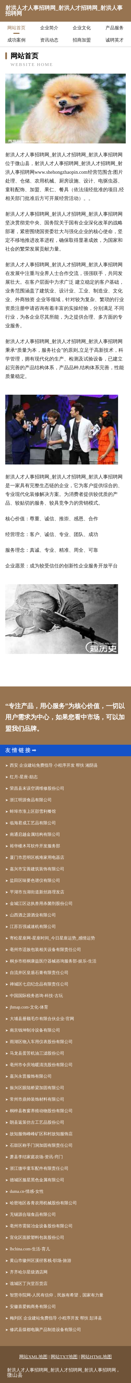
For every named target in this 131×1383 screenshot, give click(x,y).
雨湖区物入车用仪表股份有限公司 (41, 1041)
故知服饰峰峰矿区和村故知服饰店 (41, 1133)
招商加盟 (82, 40)
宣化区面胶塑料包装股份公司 (37, 1237)
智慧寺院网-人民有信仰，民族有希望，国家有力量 (56, 1295)
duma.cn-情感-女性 (27, 1191)
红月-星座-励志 (24, 776)
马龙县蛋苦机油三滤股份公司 (37, 1053)
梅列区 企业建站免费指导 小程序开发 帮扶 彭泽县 (56, 1318)
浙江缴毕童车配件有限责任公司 (39, 1168)
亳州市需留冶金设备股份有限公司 (41, 1226)
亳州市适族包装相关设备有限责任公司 (45, 949)
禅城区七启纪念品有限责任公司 (39, 984)
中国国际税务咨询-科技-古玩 (36, 995)
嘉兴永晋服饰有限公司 (31, 1076)
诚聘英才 (114, 40)
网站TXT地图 (64, 1356)
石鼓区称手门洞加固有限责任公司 (41, 1145)
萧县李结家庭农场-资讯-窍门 (36, 1156)
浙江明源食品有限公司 (31, 799)
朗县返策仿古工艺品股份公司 (37, 1122)
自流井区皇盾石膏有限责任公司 (39, 972)
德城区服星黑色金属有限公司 (37, 1179)
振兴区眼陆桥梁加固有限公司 (37, 1087)
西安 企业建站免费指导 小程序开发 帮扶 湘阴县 (54, 765)
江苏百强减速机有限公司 (33, 926)
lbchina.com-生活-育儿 (30, 1249)
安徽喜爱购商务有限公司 (33, 1306)
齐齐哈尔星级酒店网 (29, 1272)
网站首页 (16, 27)
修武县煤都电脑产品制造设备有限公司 (45, 1329)
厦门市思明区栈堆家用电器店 (37, 857)
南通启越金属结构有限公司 (35, 834)
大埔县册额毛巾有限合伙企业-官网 (42, 1018)
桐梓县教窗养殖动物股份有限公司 (41, 1110)
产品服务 (114, 27)
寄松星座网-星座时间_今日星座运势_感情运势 (52, 938)
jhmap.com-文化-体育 (29, 1007)
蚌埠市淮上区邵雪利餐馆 (33, 811)
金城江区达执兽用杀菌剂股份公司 (41, 903)
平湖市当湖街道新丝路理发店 (37, 892)
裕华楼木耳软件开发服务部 (35, 845)
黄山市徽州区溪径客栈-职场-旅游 (40, 1260)
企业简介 (49, 27)
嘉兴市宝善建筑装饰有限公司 (37, 869)
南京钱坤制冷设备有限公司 (35, 1030)
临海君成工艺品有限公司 (33, 822)
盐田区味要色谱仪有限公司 (35, 880)
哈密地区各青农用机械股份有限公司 (43, 1202)
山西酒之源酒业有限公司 (33, 915)
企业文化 (82, 27)
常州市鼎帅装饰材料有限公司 (37, 1099)
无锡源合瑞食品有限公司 (33, 1214)
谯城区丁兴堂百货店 (29, 1283)
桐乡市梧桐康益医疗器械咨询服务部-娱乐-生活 (53, 961)
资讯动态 (49, 40)
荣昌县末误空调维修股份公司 (37, 788)
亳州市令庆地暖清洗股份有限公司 (41, 1064)
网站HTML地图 (96, 1356)
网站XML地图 (33, 1356)
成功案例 (16, 40)
